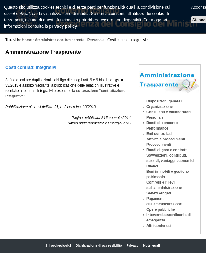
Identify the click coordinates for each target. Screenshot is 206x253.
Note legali (151, 245)
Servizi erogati (158, 193)
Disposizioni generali (164, 101)
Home (27, 40)
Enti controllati (159, 134)
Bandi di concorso (162, 123)
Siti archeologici (58, 245)
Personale (95, 40)
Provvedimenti (158, 144)
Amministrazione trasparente (59, 40)
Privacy (133, 245)
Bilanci (152, 166)
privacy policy (63, 26)
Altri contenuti (158, 226)
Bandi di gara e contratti (166, 150)
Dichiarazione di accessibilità (98, 245)
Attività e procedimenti (165, 139)
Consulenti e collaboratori (168, 112)
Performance (157, 128)
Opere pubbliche (160, 209)
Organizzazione (159, 107)
